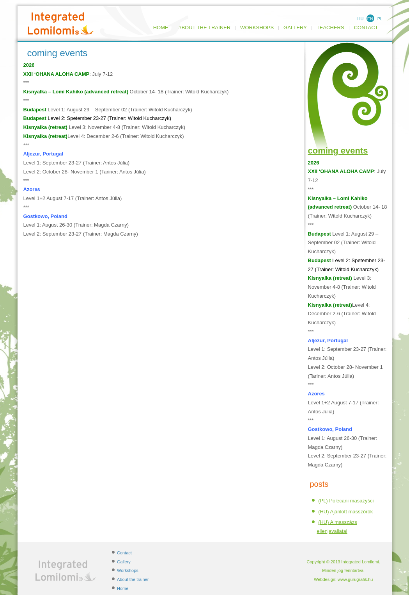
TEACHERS (330, 27)
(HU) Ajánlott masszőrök (345, 512)
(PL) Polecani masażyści (346, 501)
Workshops (257, 27)
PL (379, 18)
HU (361, 18)
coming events (338, 150)
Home (122, 588)
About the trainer (204, 27)
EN (370, 18)
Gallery (295, 27)
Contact (366, 27)
